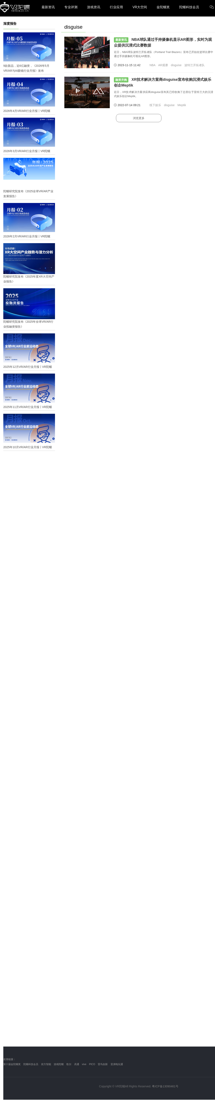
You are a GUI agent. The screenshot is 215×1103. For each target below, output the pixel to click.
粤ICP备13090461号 (165, 1086)
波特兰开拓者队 (194, 65)
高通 (76, 1064)
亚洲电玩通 (117, 1064)
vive (84, 1064)
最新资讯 (48, 7)
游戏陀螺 (59, 1064)
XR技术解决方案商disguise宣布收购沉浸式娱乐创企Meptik (162, 82)
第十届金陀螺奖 (12, 1064)
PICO (92, 1064)
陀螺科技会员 (189, 7)
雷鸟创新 (103, 1064)
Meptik (181, 105)
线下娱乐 (155, 105)
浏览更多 (139, 118)
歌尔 (68, 1064)
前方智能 (46, 1064)
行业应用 (116, 7)
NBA (152, 65)
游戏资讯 (93, 7)
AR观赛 (163, 65)
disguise (176, 65)
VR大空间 (140, 7)
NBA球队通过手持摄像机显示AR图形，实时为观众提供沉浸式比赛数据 (163, 42)
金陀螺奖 (163, 7)
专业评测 (71, 7)
